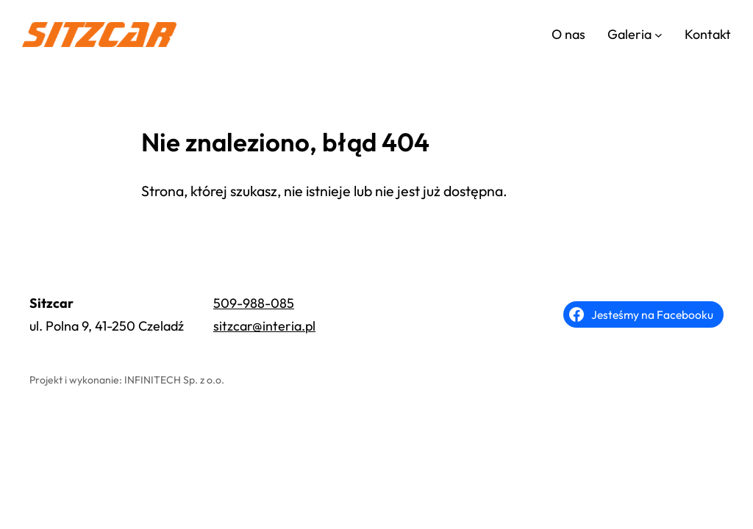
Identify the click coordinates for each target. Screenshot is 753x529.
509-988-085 (253, 303)
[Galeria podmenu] (658, 35)
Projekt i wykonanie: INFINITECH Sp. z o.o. (126, 379)
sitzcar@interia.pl (264, 325)
